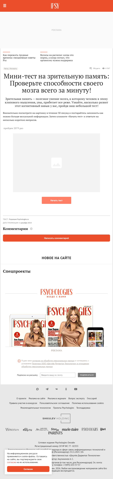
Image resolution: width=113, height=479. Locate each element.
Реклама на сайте (37, 398)
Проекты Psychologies (63, 407)
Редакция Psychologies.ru (19, 219)
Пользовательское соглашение (55, 403)
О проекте (21, 398)
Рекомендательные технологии (35, 407)
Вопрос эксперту (76, 398)
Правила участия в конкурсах (23, 403)
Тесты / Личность (10, 68)
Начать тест (56, 200)
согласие (11, 462)
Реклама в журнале (57, 398)
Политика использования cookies (88, 403)
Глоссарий (92, 398)
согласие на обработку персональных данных (53, 360)
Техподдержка (83, 407)
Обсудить (94, 68)
